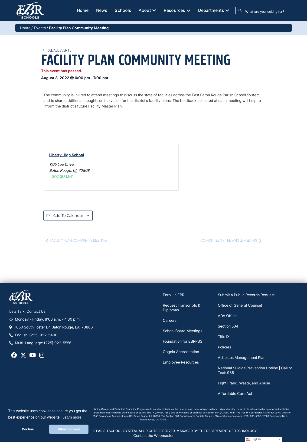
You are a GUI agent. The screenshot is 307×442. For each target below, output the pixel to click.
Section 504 (228, 326)
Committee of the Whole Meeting (230, 240)
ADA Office (227, 315)
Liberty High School (66, 155)
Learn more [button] (72, 417)
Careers (169, 320)
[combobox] (268, 11)
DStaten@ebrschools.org (228, 416)
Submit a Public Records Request (246, 294)
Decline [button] (28, 429)
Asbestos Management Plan (241, 357)
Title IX (224, 336)
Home (25, 28)
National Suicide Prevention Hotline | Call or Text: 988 (255, 370)
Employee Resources (181, 362)
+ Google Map (61, 177)
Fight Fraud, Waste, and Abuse (244, 383)
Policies (224, 347)
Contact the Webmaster (153, 435)
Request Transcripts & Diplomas (181, 307)
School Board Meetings (182, 330)
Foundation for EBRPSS (182, 341)
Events (40, 28)
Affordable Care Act (235, 393)
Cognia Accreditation (181, 351)
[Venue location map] (144, 167)
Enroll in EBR (173, 294)
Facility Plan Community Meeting (76, 240)
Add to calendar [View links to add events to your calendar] (68, 216)
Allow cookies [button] (69, 429)
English (253, 439)
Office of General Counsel (240, 305)
